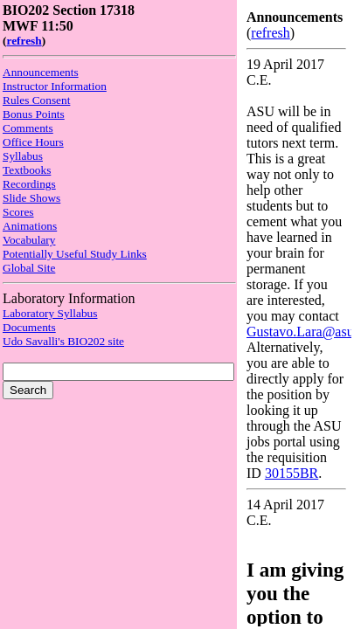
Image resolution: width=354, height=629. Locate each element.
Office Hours (33, 142)
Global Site (29, 267)
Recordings (29, 183)
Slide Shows (31, 197)
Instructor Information (55, 86)
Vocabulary (29, 239)
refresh (23, 40)
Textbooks (27, 169)
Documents (29, 327)
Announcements (41, 72)
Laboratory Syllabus (50, 313)
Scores (18, 211)
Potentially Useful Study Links (75, 253)
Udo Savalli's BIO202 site (63, 341)
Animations (30, 225)
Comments (28, 128)
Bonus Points (34, 114)
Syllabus (23, 155)
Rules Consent (36, 100)
